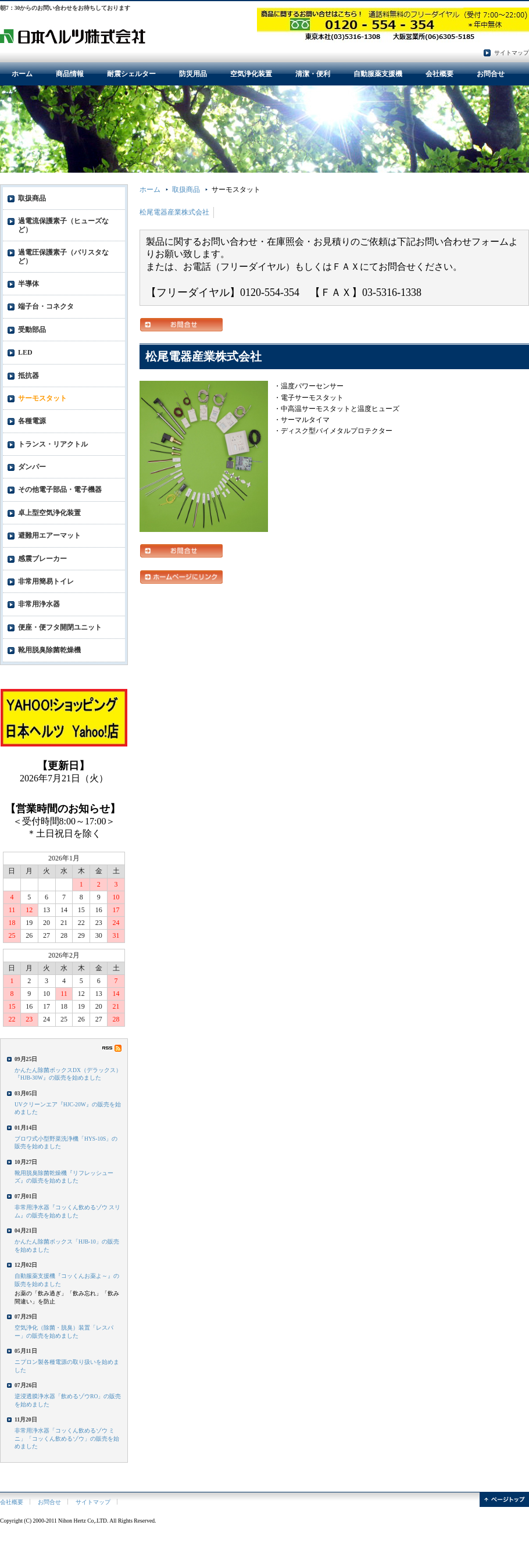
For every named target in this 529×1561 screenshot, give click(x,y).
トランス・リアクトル (53, 444)
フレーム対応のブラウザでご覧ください (64, 787)
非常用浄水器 (39, 604)
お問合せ (491, 74)
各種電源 (32, 421)
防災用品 (193, 74)
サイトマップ (511, 52)
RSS (111, 1048)
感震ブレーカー (42, 559)
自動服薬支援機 (377, 74)
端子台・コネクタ (46, 306)
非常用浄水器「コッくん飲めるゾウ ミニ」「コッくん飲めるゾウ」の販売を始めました (67, 1438)
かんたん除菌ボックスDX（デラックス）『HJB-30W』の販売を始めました (68, 1074)
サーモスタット (42, 398)
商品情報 (70, 74)
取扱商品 (186, 189)
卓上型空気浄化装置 (49, 513)
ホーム (22, 74)
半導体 (28, 284)
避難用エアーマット (49, 535)
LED (25, 352)
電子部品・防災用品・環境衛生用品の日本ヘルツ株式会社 (72, 35)
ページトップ (504, 1499)
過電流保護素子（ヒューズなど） (63, 225)
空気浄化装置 (251, 74)
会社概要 (439, 74)
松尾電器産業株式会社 (174, 212)
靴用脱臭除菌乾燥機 (49, 650)
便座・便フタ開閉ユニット (60, 627)
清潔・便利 (312, 74)
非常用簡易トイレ (46, 581)
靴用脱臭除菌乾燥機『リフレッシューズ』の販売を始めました (64, 1177)
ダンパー (32, 467)
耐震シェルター (131, 74)
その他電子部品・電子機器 (60, 489)
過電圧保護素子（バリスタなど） (63, 256)
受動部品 (32, 330)
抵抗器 (28, 376)
